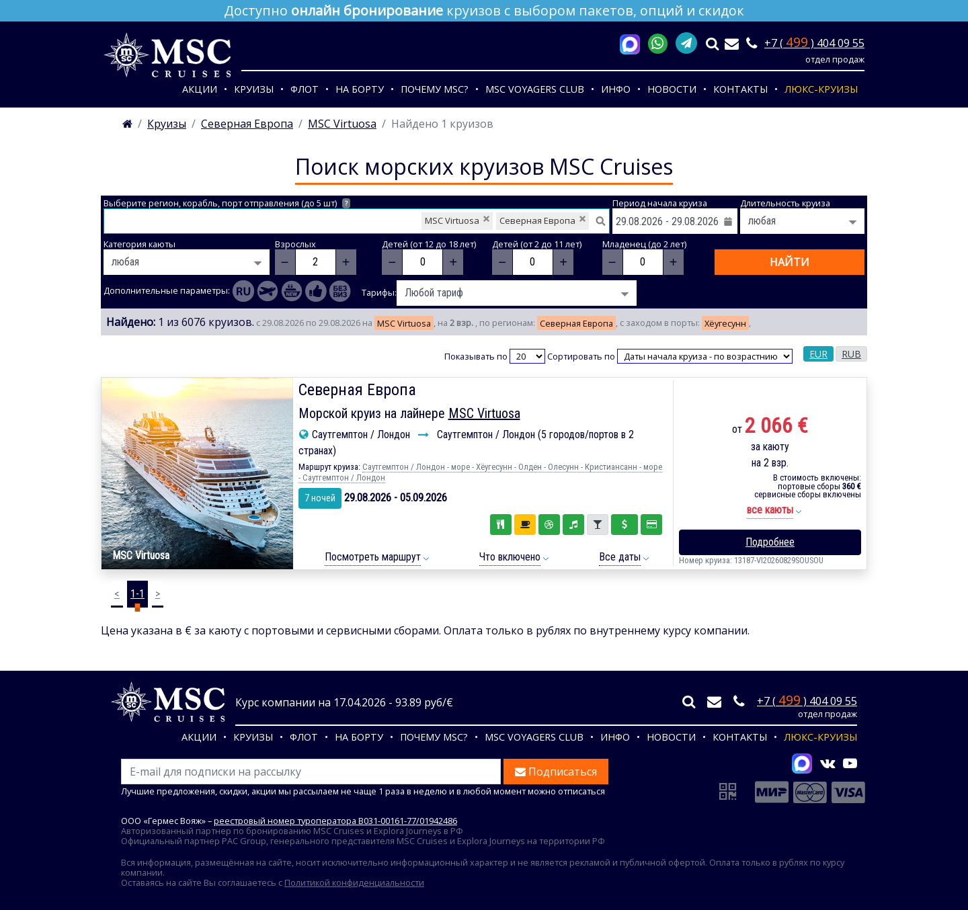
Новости (671, 89)
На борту (359, 89)
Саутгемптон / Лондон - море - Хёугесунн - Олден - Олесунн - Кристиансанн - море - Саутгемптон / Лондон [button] (480, 472)
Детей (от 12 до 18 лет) (429, 244)
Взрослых (295, 244)
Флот (304, 89)
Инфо (616, 89)
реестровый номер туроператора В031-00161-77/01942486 (335, 821)
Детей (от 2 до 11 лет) (536, 244)
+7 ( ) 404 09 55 (814, 43)
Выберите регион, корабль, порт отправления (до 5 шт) (227, 203)
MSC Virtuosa (484, 413)
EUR (818, 353)
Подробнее (770, 542)
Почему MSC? (435, 89)
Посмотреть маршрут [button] (373, 556)
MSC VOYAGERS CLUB (534, 89)
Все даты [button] (620, 556)
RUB (851, 353)
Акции (199, 89)
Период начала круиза (659, 203)
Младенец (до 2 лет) (644, 244)
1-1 (137, 593)
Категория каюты (139, 244)
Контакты (740, 89)
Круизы (254, 89)
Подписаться (556, 771)
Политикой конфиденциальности (354, 882)
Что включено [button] (509, 556)
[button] (770, 510)
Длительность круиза (785, 203)
